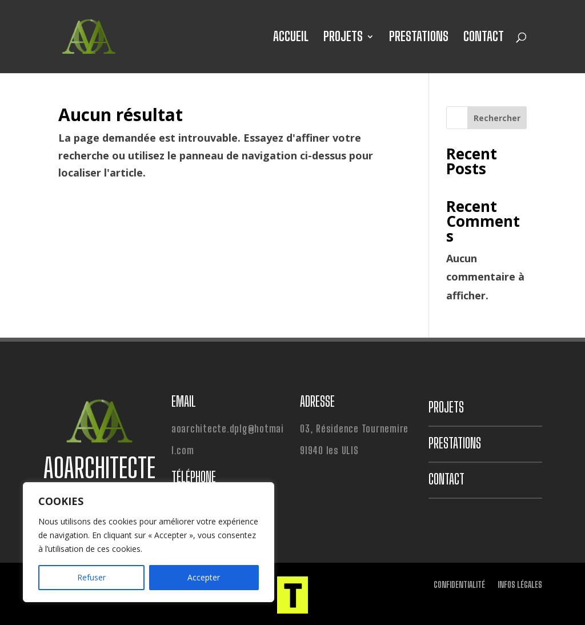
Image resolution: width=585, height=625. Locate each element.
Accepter (203, 577)
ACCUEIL (290, 38)
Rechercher (497, 118)
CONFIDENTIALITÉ (459, 585)
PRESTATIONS (418, 38)
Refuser (91, 577)
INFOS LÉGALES (520, 585)
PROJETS (343, 38)
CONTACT (483, 38)
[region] (148, 542)
